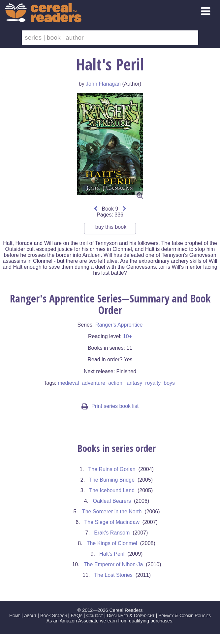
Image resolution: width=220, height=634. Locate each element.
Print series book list (110, 406)
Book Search (53, 615)
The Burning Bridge (112, 480)
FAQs (76, 615)
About (30, 615)
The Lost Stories (113, 575)
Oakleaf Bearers (112, 501)
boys (169, 383)
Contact (94, 615)
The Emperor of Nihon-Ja (113, 564)
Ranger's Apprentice (119, 325)
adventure (93, 383)
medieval (68, 383)
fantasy (133, 383)
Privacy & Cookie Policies (184, 615)
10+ (127, 336)
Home (14, 615)
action (115, 383)
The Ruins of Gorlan (112, 469)
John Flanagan (103, 84)
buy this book (111, 229)
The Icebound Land (112, 490)
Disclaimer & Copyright (131, 615)
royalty (153, 383)
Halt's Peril (111, 554)
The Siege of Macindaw (112, 522)
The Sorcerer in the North (112, 511)
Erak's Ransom (112, 532)
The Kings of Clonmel (112, 543)
